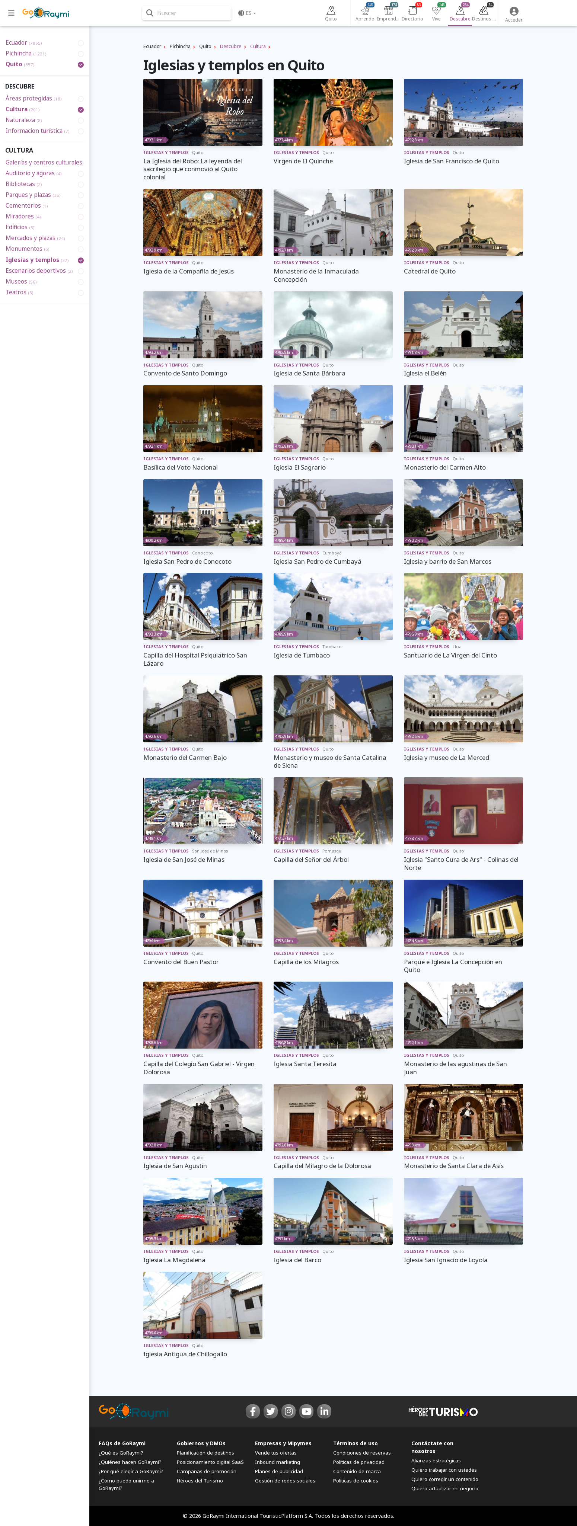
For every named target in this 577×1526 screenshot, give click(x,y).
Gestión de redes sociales (285, 1480)
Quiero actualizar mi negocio (444, 1488)
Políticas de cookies (355, 1480)
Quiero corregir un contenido (444, 1479)
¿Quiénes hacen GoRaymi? (130, 1462)
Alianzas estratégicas (436, 1460)
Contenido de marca (357, 1471)
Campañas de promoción (206, 1471)
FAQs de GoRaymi (122, 1443)
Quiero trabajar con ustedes (444, 1469)
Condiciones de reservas (362, 1452)
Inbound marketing (277, 1462)
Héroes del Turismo (200, 1480)
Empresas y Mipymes (283, 1443)
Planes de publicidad (279, 1471)
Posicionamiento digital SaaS (210, 1462)
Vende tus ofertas (276, 1452)
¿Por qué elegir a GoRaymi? (131, 1471)
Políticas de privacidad (359, 1462)
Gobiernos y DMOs (201, 1443)
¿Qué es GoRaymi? (121, 1452)
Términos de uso (355, 1443)
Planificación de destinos (205, 1452)
